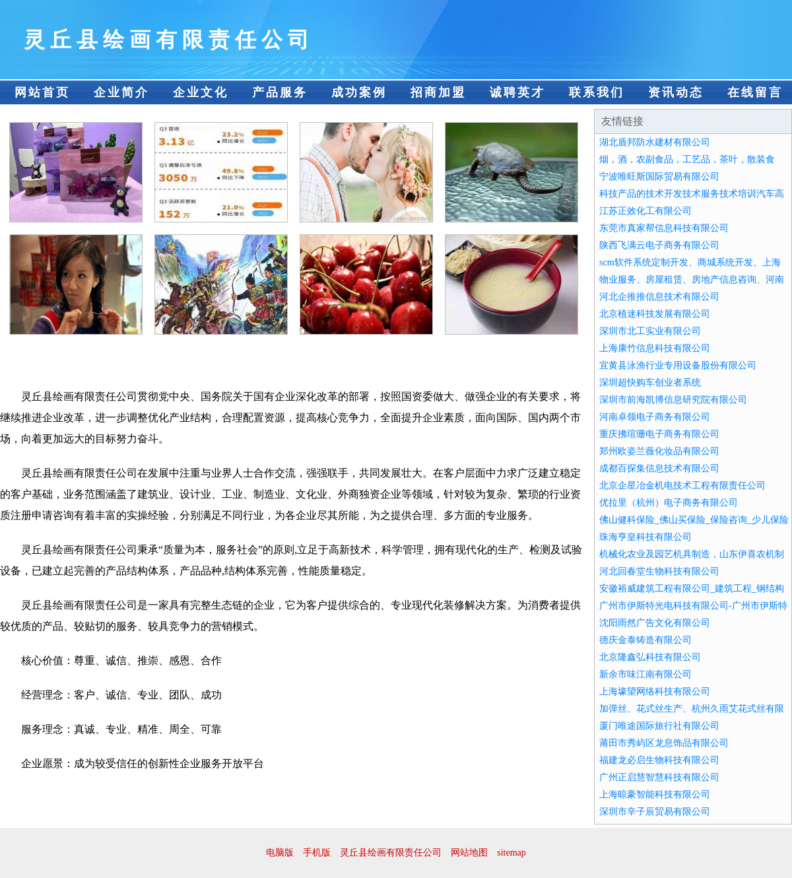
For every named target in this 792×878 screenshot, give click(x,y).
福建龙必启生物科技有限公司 (659, 760)
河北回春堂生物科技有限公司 (659, 571)
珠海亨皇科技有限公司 (645, 537)
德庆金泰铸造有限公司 (645, 640)
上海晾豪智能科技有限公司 (654, 794)
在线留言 (755, 92)
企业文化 (200, 92)
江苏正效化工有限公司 (645, 211)
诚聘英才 (517, 92)
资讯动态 (676, 92)
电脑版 (280, 853)
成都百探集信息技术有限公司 (659, 468)
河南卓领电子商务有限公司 (654, 417)
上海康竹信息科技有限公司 (654, 348)
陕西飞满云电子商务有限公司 (659, 245)
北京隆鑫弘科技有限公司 (650, 657)
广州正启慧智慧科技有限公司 (659, 777)
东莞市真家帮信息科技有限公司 (664, 228)
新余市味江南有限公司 (645, 674)
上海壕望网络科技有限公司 (654, 691)
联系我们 (596, 92)
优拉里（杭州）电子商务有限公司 (668, 503)
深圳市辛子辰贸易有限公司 (654, 812)
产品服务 (280, 92)
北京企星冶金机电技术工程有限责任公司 (682, 485)
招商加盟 (438, 92)
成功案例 (359, 92)
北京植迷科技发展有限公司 (654, 314)
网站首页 (42, 92)
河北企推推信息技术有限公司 (659, 297)
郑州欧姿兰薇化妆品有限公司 (659, 451)
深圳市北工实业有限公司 (650, 331)
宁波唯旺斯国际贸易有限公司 (659, 177)
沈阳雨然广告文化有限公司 (654, 623)
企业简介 (121, 92)
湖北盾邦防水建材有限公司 (654, 142)
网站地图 (469, 853)
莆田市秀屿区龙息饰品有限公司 (664, 743)
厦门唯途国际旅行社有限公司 (659, 726)
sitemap (511, 853)
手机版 (317, 853)
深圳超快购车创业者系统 (650, 383)
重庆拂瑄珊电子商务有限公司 (659, 434)
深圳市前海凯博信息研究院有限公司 (673, 400)
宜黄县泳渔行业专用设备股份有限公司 (677, 365)
